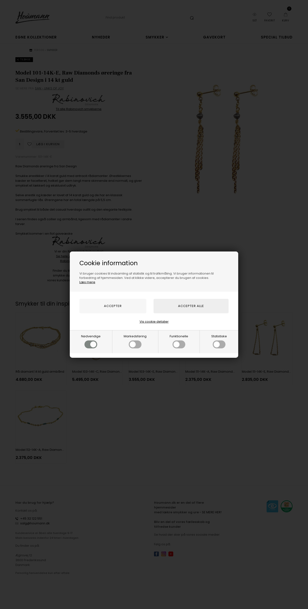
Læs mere (87, 282)
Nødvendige (91, 341)
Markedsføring (135, 341)
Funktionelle (179, 341)
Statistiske (219, 341)
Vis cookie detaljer (154, 321)
